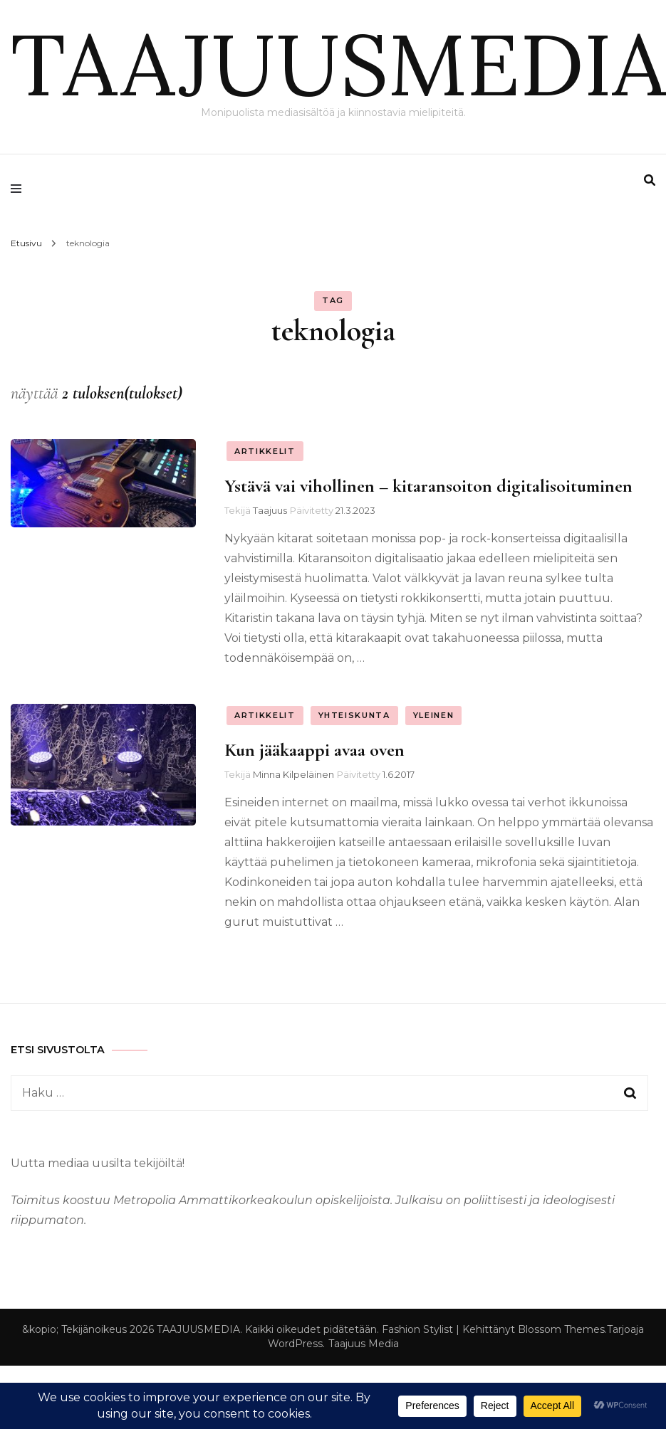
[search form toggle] (649, 180)
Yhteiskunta (354, 715)
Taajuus (270, 510)
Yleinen (433, 715)
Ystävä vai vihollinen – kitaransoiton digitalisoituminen (428, 486)
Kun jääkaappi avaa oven (314, 750)
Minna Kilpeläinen (293, 774)
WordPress (295, 1343)
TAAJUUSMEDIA (338, 64)
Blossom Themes (561, 1329)
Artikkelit (265, 451)
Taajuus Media (363, 1343)
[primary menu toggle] (19, 188)
